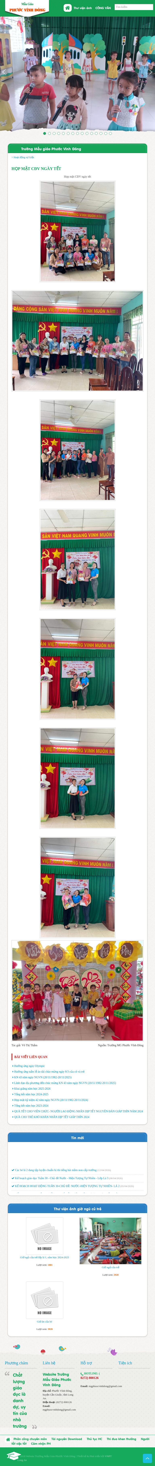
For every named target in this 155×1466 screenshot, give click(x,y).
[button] (11, 75)
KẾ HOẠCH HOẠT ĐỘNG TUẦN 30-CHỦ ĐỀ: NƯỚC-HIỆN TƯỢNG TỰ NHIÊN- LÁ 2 (65, 1187)
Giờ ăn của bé (44, 1321)
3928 (50, 1329)
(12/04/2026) (104, 1171)
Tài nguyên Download (66, 1438)
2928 (116, 1274)
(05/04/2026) (127, 1187)
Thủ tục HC (94, 1438)
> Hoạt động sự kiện (23, 157)
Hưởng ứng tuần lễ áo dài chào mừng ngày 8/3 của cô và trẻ (49, 1071)
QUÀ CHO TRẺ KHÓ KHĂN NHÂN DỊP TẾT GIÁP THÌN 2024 (51, 1117)
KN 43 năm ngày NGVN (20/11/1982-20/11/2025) (42, 1077)
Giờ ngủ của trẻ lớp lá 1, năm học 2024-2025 (44, 1257)
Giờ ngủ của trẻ (110, 1267)
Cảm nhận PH (41, 1443)
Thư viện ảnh (83, 7)
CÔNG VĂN (103, 7)
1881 (50, 1265)
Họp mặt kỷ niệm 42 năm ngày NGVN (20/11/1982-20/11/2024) (51, 1100)
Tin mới (77, 1137)
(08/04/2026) (116, 1178)
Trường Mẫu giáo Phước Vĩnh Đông (51, 148)
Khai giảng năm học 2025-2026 (32, 1088)
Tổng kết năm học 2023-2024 (31, 1105)
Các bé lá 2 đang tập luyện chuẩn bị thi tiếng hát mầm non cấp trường (54, 1171)
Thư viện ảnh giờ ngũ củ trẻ (77, 1208)
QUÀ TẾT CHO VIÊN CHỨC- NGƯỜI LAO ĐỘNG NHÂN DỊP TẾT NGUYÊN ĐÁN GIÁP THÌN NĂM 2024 (78, 1111)
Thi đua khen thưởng (121, 1438)
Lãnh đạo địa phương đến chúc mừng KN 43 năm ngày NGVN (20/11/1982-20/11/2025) (65, 1083)
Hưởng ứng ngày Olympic (29, 1066)
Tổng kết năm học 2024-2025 (31, 1094)
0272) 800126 (89, 1378)
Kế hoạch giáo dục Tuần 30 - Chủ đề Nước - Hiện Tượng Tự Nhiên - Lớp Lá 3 (60, 1178)
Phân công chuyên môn (30, 1438)
